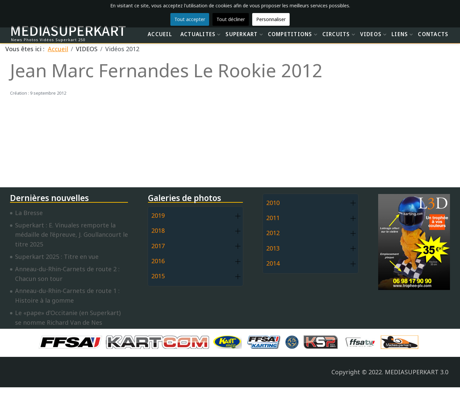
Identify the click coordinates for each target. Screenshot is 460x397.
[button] (238, 215)
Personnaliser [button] (271, 19)
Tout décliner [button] (230, 19)
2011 (273, 218)
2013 (273, 248)
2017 (158, 246)
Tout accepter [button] (189, 19)
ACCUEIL (160, 34)
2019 (158, 215)
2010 (273, 203)
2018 (158, 230)
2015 (158, 276)
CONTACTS (433, 34)
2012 (273, 233)
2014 (273, 263)
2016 (158, 261)
